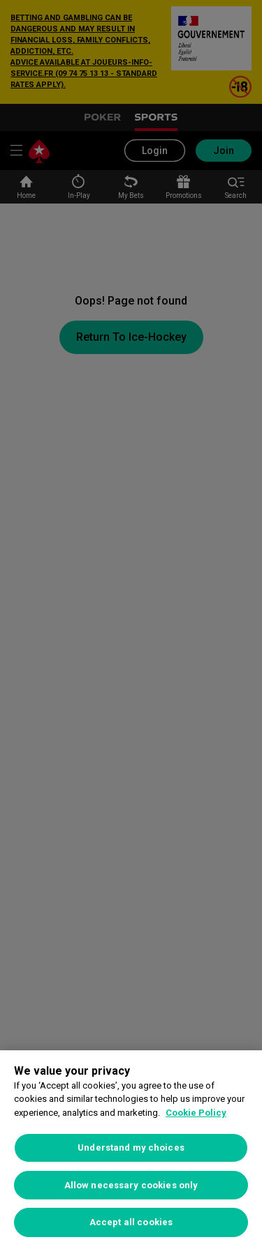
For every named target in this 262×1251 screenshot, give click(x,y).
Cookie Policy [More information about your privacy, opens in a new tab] (196, 1112)
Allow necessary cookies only (131, 1185)
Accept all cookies (131, 1222)
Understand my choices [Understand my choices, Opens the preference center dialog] (131, 1147)
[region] (131, 1150)
